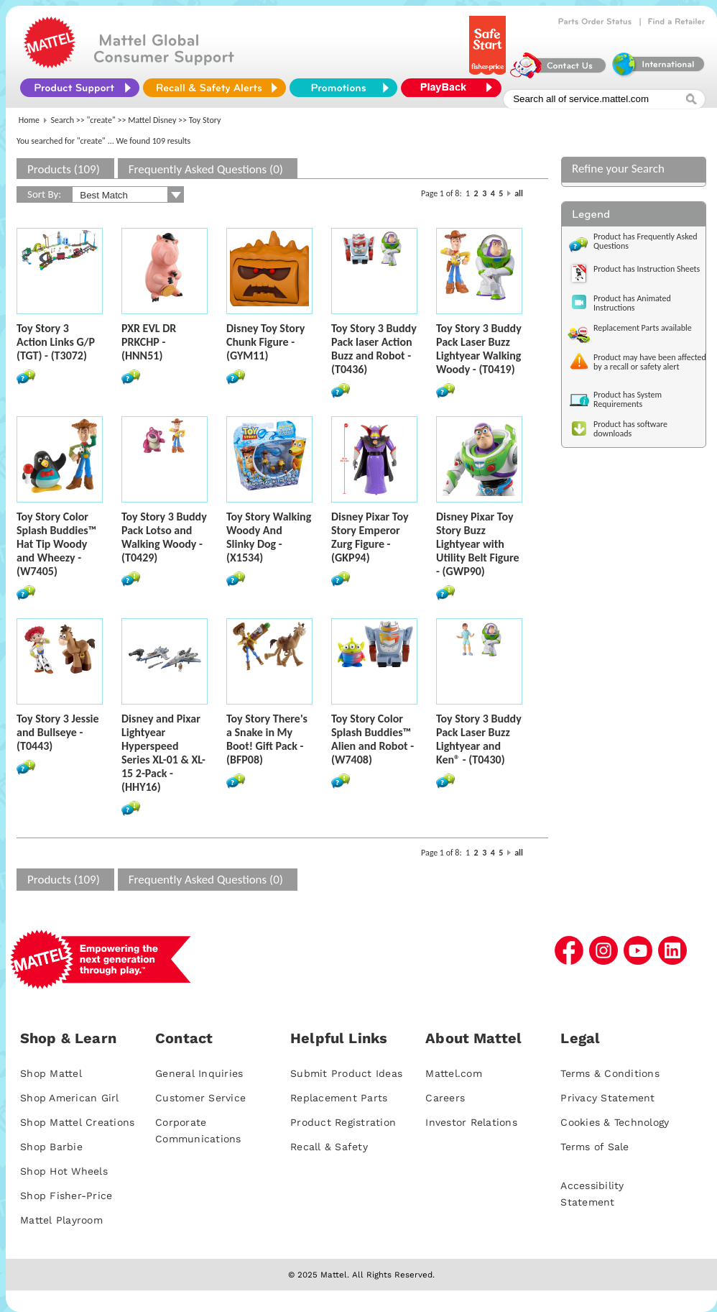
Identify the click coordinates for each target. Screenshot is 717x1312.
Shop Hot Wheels (64, 1171)
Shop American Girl (69, 1098)
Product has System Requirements (627, 399)
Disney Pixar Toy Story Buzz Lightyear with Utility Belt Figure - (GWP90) (477, 544)
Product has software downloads (630, 429)
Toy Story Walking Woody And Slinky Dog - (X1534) (268, 537)
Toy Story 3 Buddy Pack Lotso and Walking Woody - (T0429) (164, 537)
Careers (445, 1098)
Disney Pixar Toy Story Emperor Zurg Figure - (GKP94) (369, 537)
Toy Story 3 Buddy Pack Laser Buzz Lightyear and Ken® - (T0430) (479, 739)
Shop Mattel (51, 1073)
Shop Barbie (51, 1146)
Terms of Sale (594, 1146)
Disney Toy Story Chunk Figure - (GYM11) (265, 341)
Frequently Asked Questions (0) (206, 169)
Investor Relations (471, 1122)
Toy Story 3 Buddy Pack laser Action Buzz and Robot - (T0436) (374, 348)
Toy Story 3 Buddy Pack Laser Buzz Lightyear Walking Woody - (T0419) (479, 348)
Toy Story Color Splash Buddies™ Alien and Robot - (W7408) (372, 739)
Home (29, 120)
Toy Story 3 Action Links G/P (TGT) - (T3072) (56, 341)
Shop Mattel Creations (77, 1122)
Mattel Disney (152, 120)
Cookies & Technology (614, 1122)
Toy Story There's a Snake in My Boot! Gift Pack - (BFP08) (266, 739)
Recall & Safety (329, 1146)
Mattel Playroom (61, 1220)
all (518, 193)
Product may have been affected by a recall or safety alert (649, 362)
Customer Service (200, 1098)
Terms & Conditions (610, 1073)
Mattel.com (453, 1073)
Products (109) (63, 169)
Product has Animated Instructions (632, 303)
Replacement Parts (338, 1098)
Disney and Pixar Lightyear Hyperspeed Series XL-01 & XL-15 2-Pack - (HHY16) (163, 753)
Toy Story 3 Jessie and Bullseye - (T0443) (58, 732)
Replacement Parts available (642, 328)
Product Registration (343, 1122)
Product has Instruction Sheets (646, 269)
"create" (101, 120)
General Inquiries (199, 1073)
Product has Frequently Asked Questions (645, 241)
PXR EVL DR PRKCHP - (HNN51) (148, 341)
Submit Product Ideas (346, 1073)
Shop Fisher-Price (66, 1195)
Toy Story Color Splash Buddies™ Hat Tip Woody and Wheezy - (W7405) (56, 544)
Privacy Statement (607, 1098)
